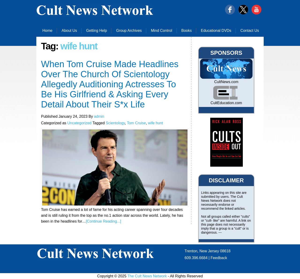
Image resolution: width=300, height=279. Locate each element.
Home (47, 31)
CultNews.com (226, 82)
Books (186, 31)
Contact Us (249, 31)
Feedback (218, 258)
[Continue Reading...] (103, 221)
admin (99, 116)
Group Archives (129, 31)
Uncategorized (79, 123)
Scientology (115, 123)
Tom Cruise (136, 123)
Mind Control (161, 31)
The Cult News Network (147, 276)
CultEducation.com (226, 103)
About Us (69, 31)
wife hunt (155, 123)
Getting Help (96, 31)
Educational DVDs (216, 31)
